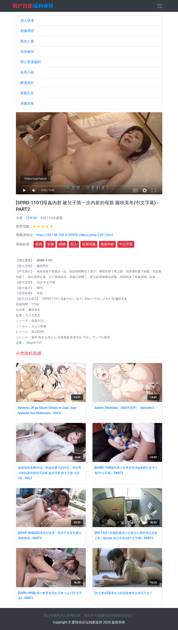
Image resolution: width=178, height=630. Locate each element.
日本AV (31, 218)
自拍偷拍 (27, 52)
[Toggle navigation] (159, 6)
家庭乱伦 (27, 93)
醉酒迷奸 (27, 83)
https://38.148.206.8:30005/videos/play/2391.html (74, 235)
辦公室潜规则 (30, 62)
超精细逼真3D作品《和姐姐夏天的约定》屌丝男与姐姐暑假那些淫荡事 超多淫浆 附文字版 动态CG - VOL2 (49, 473)
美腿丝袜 (27, 103)
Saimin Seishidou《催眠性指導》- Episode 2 (124, 408)
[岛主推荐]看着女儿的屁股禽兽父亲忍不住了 (123, 593)
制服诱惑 (27, 31)
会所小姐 (27, 72)
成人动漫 (27, 20)
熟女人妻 (27, 41)
